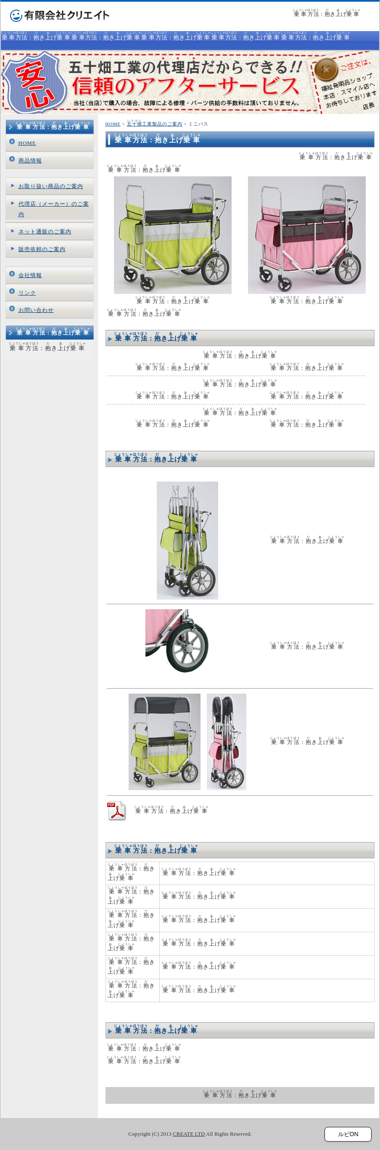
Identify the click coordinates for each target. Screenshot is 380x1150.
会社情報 (30, 275)
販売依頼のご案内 (42, 249)
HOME (113, 123)
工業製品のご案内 (154, 123)
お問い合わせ (36, 310)
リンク (27, 293)
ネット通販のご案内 (44, 231)
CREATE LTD (189, 1134)
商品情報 (30, 160)
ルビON (348, 1134)
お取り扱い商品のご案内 (50, 186)
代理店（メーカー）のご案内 (53, 209)
